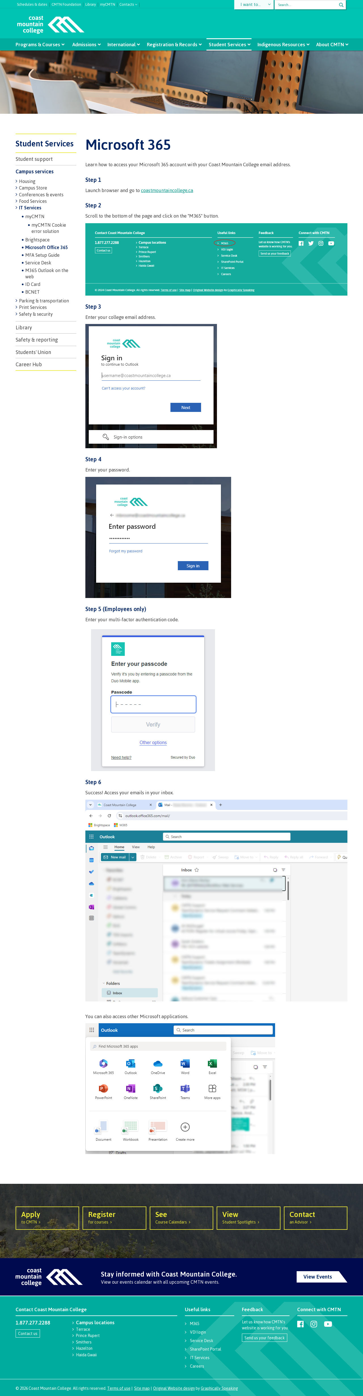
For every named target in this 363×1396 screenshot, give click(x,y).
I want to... (251, 4)
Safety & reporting (37, 339)
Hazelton (84, 1348)
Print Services (33, 307)
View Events (317, 1276)
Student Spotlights (248, 1217)
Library (90, 3)
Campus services (35, 171)
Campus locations (95, 1322)
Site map (142, 1388)
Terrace (83, 1329)
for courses (114, 1217)
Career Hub (29, 364)
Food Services (33, 201)
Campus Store (33, 188)
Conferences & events (41, 194)
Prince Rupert (88, 1335)
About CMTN (328, 44)
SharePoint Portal (205, 1349)
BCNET (32, 292)
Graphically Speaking (219, 1388)
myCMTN (107, 3)
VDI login (198, 1332)
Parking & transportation (44, 301)
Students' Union (33, 352)
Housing (27, 181)
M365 (194, 1323)
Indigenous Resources (279, 44)
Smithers (84, 1342)
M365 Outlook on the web (46, 273)
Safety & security (36, 314)
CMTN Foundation (66, 3)
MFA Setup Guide (42, 255)
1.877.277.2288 (33, 1322)
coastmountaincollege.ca (167, 190)
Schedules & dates (32, 3)
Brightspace (37, 240)
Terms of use (118, 1388)
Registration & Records (172, 44)
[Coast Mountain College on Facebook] (300, 1324)
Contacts (126, 4)
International (122, 44)
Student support (34, 159)
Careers (197, 1366)
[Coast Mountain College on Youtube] (328, 1324)
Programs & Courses (40, 44)
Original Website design (174, 1388)
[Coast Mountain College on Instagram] (314, 1324)
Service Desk (38, 263)
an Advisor (316, 1217)
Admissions (85, 44)
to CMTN (47, 1217)
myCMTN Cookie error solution (48, 228)
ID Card (32, 284)
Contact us (27, 1333)
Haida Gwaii (86, 1354)
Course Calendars (181, 1217)
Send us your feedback (264, 1337)
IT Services (30, 207)
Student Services (226, 44)
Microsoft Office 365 (46, 247)
